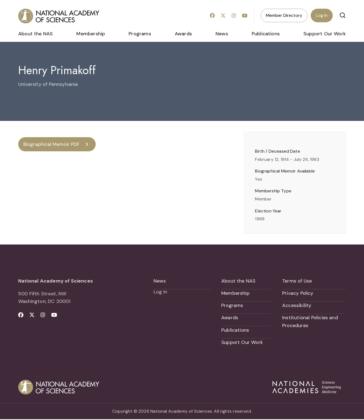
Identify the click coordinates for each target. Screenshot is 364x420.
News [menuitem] (222, 33)
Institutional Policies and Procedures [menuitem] (310, 322)
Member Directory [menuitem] (284, 15)
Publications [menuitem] (266, 33)
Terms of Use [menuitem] (297, 281)
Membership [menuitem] (90, 33)
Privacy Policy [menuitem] (298, 293)
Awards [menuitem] (183, 33)
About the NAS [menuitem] (35, 33)
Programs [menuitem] (140, 33)
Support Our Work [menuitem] (324, 33)
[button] (342, 15)
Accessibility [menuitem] (296, 305)
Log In (322, 15)
